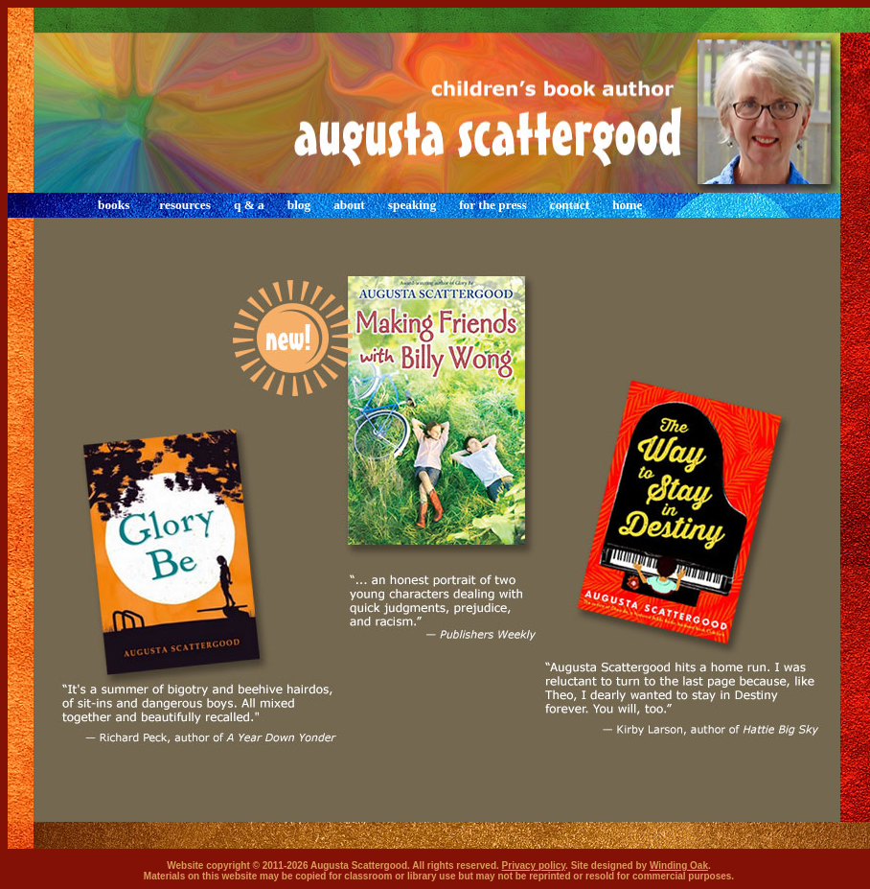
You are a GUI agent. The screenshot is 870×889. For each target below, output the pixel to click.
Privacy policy (534, 865)
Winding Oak (679, 865)
